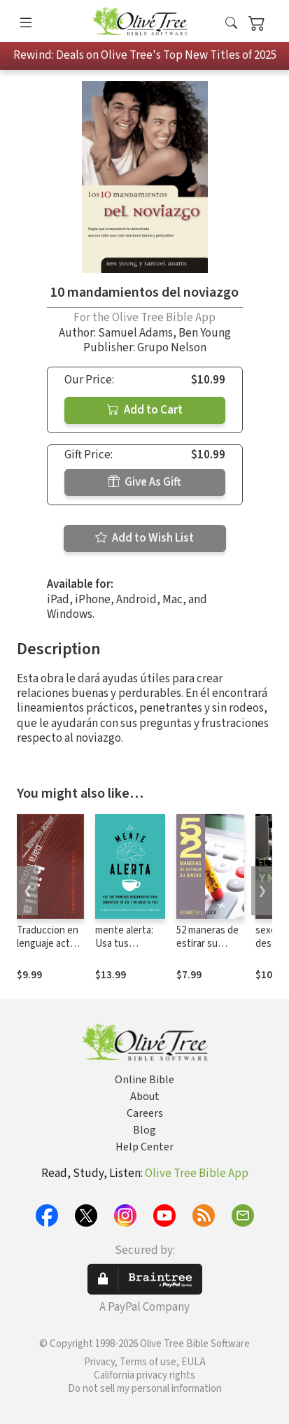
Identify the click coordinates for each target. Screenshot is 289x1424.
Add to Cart (145, 410)
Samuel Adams (135, 333)
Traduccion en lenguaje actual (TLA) (50, 943)
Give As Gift (144, 482)
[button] (231, 23)
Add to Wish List (144, 538)
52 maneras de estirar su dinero (207, 943)
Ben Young (204, 333)
